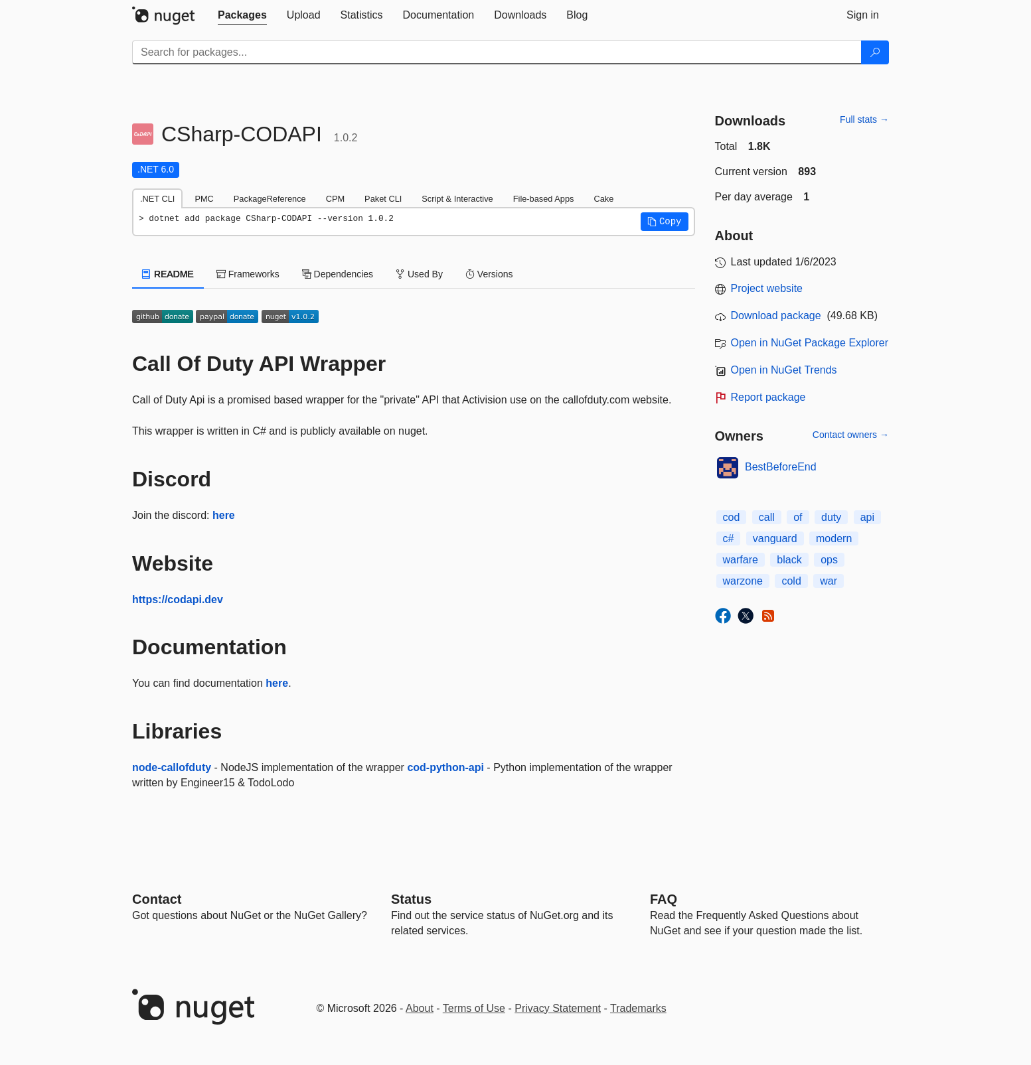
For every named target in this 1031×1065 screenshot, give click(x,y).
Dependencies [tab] (337, 274)
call (767, 517)
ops (829, 559)
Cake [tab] (603, 199)
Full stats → (864, 119)
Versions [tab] (489, 274)
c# (728, 538)
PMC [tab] (204, 199)
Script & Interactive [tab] (457, 199)
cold (791, 581)
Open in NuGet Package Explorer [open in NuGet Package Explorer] (809, 342)
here (223, 515)
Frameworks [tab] (247, 274)
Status (411, 899)
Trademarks (638, 1008)
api (867, 517)
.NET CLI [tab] (157, 199)
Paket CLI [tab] (383, 199)
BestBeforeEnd (781, 466)
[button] (664, 221)
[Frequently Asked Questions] (663, 899)
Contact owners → (851, 434)
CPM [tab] (335, 199)
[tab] (242, 15)
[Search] (875, 52)
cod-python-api (445, 767)
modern (834, 538)
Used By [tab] (419, 274)
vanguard (775, 538)
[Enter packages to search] (497, 52)
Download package (776, 315)
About (420, 1008)
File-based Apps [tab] (543, 199)
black (789, 559)
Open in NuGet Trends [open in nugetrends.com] (784, 370)
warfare (740, 559)
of (797, 517)
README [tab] (168, 274)
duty (831, 517)
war (828, 581)
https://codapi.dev (177, 599)
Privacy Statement (558, 1008)
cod (731, 517)
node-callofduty (171, 767)
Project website (767, 288)
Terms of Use (474, 1008)
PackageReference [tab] (270, 199)
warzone (743, 581)
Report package (768, 397)
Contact (156, 899)
